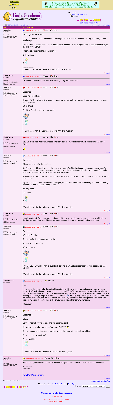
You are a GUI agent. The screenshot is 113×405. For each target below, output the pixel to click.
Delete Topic (71, 384)
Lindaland (73, 13)
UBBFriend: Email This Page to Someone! (18, 25)
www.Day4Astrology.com (33, 375)
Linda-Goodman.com (62, 393)
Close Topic (55, 384)
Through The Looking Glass (79, 14)
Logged (108, 73)
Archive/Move (63, 384)
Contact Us (46, 393)
